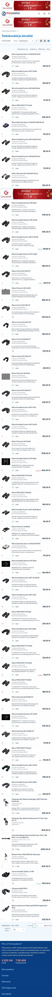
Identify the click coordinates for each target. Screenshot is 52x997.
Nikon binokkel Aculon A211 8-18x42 (25, 237)
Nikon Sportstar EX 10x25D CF (23, 731)
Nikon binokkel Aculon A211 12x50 (24, 782)
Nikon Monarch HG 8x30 (21, 373)
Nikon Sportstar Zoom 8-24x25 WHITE (26, 544)
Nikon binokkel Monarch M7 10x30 (24, 714)
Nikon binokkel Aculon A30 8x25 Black (26, 88)
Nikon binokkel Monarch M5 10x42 (24, 220)
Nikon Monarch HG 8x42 (21, 526)
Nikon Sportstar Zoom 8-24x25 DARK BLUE (28, 122)
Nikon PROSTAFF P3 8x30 (21, 748)
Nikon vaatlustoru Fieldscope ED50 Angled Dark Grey (29, 906)
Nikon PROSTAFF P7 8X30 (21, 680)
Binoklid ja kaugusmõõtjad (19, 58)
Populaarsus (23, 49)
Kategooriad (48, 14)
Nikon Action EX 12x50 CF (21, 356)
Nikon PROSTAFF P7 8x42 (21, 612)
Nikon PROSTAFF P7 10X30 (22, 646)
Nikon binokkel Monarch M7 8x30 (24, 561)
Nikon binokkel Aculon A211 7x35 (24, 407)
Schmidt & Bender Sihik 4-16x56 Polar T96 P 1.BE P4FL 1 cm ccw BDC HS (29, 836)
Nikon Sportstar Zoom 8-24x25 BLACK (26, 54)
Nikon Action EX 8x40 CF (21, 339)
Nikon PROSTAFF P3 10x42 (22, 663)
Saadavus (33, 49)
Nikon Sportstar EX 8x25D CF (22, 697)
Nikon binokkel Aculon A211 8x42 (24, 629)
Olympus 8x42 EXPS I (20, 888)
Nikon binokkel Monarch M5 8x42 (24, 203)
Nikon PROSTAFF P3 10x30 (22, 475)
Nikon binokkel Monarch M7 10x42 (24, 254)
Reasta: (16, 41)
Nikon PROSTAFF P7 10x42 (22, 105)
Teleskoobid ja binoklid (9, 31)
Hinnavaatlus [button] (8, 969)
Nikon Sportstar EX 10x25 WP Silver (25, 173)
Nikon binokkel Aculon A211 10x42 (24, 71)
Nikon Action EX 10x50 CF (21, 322)
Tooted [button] (5, 975)
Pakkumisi (41, 49)
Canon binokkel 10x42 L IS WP (23, 871)
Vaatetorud (15, 841)
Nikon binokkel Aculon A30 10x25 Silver (26, 139)
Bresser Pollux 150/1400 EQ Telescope (26, 854)
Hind (48, 49)
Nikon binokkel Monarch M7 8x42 (24, 458)
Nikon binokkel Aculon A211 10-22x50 (25, 578)
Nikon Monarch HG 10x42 (21, 441)
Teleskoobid (15, 805)
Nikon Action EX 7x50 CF (21, 271)
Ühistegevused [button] (9, 988)
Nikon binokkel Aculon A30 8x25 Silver (26, 156)
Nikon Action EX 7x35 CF (21, 305)
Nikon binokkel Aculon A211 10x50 (24, 765)
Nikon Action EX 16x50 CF (21, 390)
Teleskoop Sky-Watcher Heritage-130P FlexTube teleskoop (29, 800)
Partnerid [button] (6, 981)
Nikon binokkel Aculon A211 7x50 (24, 595)
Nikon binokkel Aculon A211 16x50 (24, 424)
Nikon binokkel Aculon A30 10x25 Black (26, 509)
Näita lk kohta (7, 929)
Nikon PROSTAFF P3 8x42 (21, 492)
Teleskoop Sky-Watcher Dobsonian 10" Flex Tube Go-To (29, 819)
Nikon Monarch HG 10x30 (21, 288)
